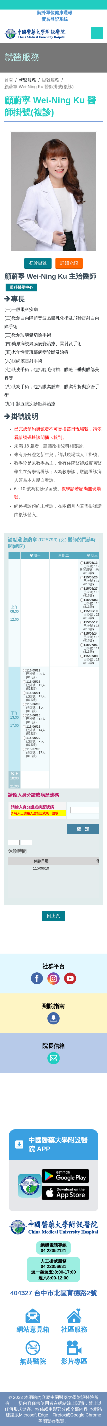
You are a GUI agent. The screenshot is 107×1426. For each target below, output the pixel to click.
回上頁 (53, 915)
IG (53, 978)
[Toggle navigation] (97, 33)
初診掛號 (38, 263)
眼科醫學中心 (21, 287)
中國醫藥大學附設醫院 (53, 1227)
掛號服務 (50, 80)
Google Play (65, 1176)
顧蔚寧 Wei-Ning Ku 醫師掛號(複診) (39, 86)
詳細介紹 (69, 263)
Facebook (37, 978)
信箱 (53, 1058)
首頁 (8, 80)
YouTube (70, 978)
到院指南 (53, 1018)
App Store (65, 1193)
